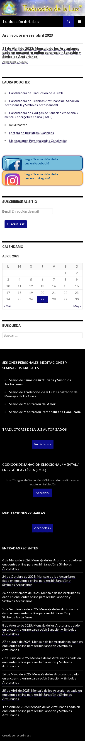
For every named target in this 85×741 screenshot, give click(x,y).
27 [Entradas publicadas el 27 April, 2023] (42, 299)
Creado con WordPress (16, 735)
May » (77, 306)
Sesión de (32, 404)
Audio (6, 61)
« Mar (7, 306)
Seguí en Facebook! (41, 161)
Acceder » (43, 493)
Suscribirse (15, 224)
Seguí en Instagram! (41, 176)
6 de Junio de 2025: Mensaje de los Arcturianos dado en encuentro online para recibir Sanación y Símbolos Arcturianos (41, 662)
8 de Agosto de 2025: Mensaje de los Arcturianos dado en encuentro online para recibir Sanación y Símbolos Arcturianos (41, 629)
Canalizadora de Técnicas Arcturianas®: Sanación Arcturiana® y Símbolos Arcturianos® (42, 103)
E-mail (6, 211)
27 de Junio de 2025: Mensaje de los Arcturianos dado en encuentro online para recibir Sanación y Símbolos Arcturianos (42, 646)
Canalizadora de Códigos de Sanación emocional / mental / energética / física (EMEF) (41, 115)
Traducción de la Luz (21, 21)
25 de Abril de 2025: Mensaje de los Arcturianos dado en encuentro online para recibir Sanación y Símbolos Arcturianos (42, 695)
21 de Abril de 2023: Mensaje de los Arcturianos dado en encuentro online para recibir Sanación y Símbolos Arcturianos (41, 52)
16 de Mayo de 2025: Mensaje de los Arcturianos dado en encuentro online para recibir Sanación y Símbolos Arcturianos (40, 678)
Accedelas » (42, 528)
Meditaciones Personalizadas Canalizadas (38, 140)
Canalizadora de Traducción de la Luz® (36, 93)
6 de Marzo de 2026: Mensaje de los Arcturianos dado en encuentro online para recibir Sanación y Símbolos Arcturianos (42, 564)
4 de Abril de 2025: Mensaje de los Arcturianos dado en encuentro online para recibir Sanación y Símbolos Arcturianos (41, 711)
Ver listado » (42, 444)
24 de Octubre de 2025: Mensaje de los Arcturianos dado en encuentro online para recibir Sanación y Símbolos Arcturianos (38, 581)
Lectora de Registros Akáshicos (31, 133)
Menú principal (79, 21)
